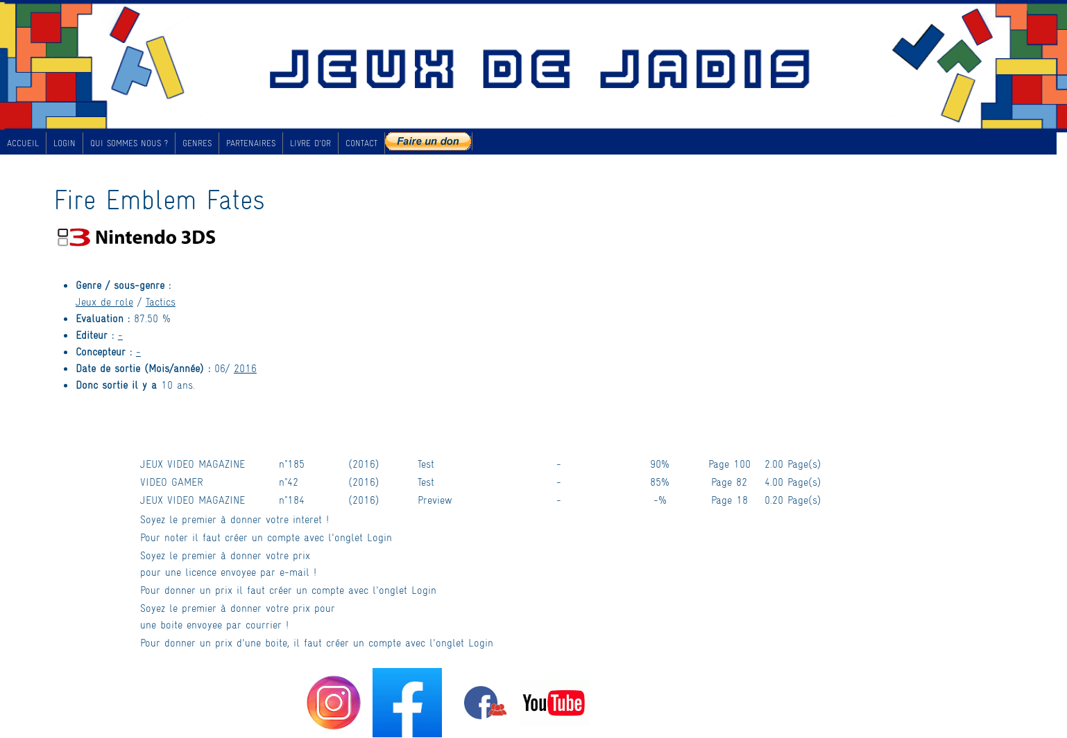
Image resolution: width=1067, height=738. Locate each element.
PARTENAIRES (250, 142)
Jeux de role (104, 301)
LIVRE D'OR (310, 142)
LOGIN (64, 142)
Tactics (161, 301)
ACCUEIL (23, 142)
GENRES (197, 142)
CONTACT (361, 142)
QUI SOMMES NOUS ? (129, 142)
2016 (245, 367)
